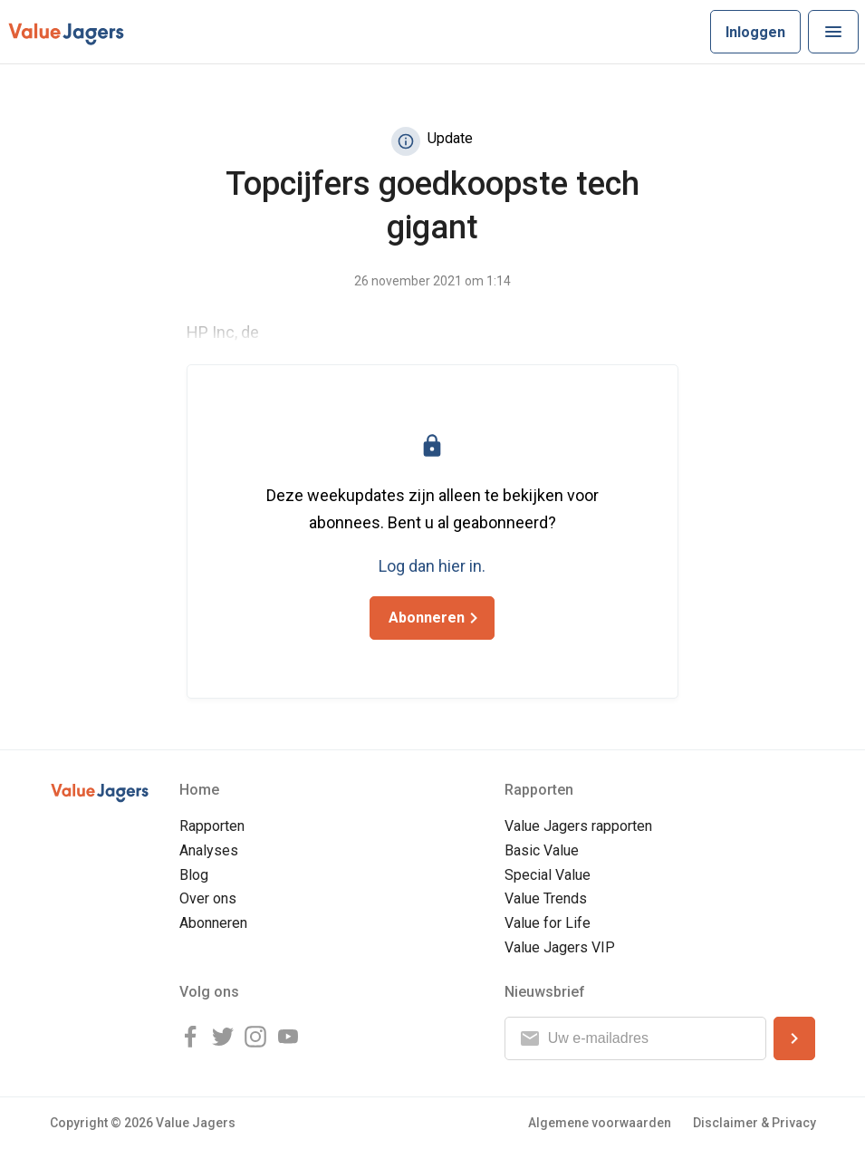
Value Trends (546, 898)
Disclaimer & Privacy (754, 1122)
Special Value (548, 874)
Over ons (207, 898)
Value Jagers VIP (560, 947)
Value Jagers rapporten (578, 826)
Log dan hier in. (432, 565)
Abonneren (213, 923)
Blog (193, 874)
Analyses (208, 850)
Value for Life (548, 923)
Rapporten (212, 826)
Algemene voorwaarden (599, 1122)
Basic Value (542, 850)
